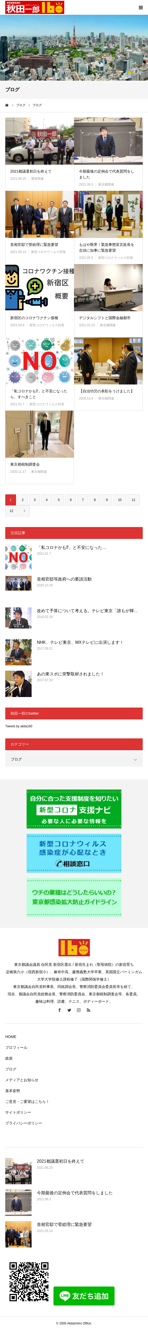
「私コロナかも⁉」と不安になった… (71, 547)
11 (133, 500)
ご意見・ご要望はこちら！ (27, 1101)
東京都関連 (106, 184)
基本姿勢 (12, 1091)
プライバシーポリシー (23, 1123)
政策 (9, 1058)
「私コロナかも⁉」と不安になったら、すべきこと (38, 394)
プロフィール (16, 1047)
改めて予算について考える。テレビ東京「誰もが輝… (87, 610)
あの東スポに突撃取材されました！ (70, 674)
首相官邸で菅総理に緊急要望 (34, 244)
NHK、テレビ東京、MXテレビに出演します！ (80, 642)
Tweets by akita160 (18, 726)
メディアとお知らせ (21, 1080)
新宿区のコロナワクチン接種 (34, 318)
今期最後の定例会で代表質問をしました (106, 174)
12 (11, 511)
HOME (10, 1037)
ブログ (16, 759)
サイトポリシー (18, 1112)
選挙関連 (37, 179)
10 (119, 500)
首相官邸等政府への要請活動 (64, 579)
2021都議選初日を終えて (31, 171)
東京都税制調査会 (25, 464)
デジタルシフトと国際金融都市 (105, 318)
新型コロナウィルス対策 (48, 252)
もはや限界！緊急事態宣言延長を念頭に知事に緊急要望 (106, 247)
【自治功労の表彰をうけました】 (106, 391)
